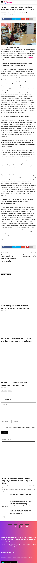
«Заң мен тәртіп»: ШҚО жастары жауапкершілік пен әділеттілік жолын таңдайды (20, 489)
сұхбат (31, 57)
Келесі (10, 379)
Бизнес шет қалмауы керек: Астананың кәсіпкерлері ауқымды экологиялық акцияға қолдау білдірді (8, 258)
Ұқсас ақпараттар (6, 274)
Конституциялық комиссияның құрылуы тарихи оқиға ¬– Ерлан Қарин (17, 458)
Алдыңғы (4, 379)
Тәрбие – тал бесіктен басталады (21, 472)
